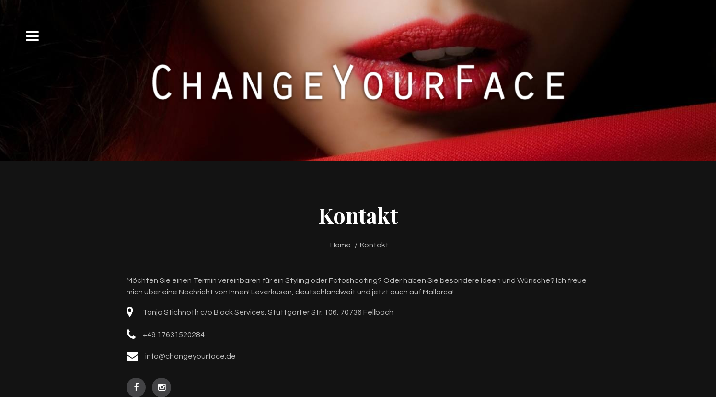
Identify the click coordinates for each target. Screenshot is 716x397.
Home (340, 245)
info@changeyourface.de (190, 356)
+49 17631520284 (174, 335)
